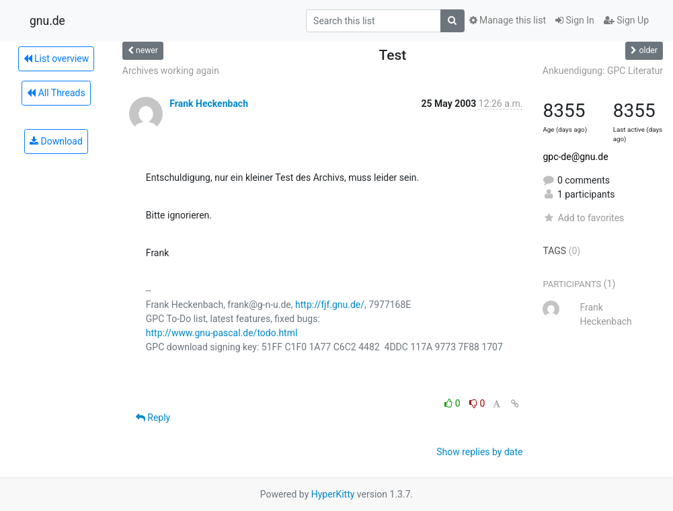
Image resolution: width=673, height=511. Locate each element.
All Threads (56, 92)
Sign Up (626, 20)
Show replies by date (479, 451)
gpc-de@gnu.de (575, 156)
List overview (56, 58)
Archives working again (170, 70)
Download (56, 141)
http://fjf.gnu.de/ (329, 304)
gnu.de (47, 21)
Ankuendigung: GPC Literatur (603, 70)
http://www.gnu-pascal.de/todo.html (222, 332)
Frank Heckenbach (208, 103)
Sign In (574, 20)
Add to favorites (583, 217)
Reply (153, 417)
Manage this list (507, 20)
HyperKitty (333, 494)
